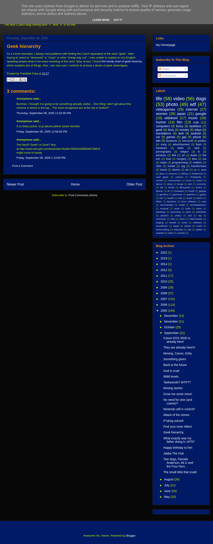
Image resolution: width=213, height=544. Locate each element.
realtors (197, 162)
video (179, 98)
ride (173, 219)
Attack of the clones (176, 415)
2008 (164, 293)
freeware (179, 191)
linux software (189, 201)
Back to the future (175, 365)
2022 (164, 252)
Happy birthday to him (177, 447)
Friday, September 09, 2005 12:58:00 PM (41, 131)
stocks (187, 226)
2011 (164, 275)
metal (182, 205)
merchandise (167, 205)
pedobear (201, 212)
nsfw (187, 208)
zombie (181, 233)
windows (161, 155)
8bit (174, 155)
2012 (164, 270)
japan (181, 114)
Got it (118, 19)
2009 (164, 287)
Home (75, 184)
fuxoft (191, 191)
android (196, 133)
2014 (164, 264)
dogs (201, 98)
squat (176, 226)
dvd (190, 184)
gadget (202, 191)
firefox (199, 187)
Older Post (134, 184)
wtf (193, 104)
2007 (164, 299)
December (171, 315)
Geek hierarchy (24, 46)
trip (189, 229)
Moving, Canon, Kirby (177, 353)
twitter (199, 229)
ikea (194, 158)
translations (163, 133)
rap (199, 215)
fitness (159, 191)
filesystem (185, 187)
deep (170, 184)
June (167, 491)
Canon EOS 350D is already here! (176, 339)
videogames (165, 109)
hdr (161, 198)
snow (184, 222)
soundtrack (162, 226)
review (171, 166)
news (177, 208)
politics (202, 140)
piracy (178, 215)
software (197, 222)
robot (182, 219)
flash (198, 144)
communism (174, 180)
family (171, 187)
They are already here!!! (179, 347)
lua (204, 158)
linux (171, 129)
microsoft (187, 140)
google (201, 114)
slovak (172, 222)
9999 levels (170, 376)
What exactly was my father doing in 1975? (179, 440)
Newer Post (15, 184)
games (170, 137)
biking (184, 173)
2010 (164, 281)
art (183, 155)
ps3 (190, 215)
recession (161, 219)
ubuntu (176, 169)
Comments (167, 75)
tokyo (197, 129)
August (169, 479)
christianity (195, 177)
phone (197, 137)
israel (189, 198)
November (171, 321)
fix (168, 191)
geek (159, 129)
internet (192, 109)
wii (187, 169)
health (170, 198)
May (167, 496)
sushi (199, 226)
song (163, 144)
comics (159, 180)
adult (203, 169)
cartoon (179, 177)
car (158, 137)
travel (163, 169)
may (204, 201)
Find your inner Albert (177, 426)
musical (164, 208)
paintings (161, 212)
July (167, 485)
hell (180, 198)
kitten (159, 201)
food (168, 158)
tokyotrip (178, 229)
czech (199, 180)
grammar (177, 194)
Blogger (130, 535)
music (193, 118)
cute (196, 122)
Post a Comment (22, 165)
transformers (198, 166)
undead (160, 233)
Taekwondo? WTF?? (177, 382)
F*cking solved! (173, 421)
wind (170, 233)
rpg (183, 166)
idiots (180, 148)
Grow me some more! (177, 394)
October (170, 327)
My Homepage (165, 45)
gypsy (203, 194)
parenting (176, 212)
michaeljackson (198, 205)
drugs (180, 184)
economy (201, 184)
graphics (191, 194)
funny (179, 126)
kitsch (199, 198)
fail (161, 187)
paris (188, 212)
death (193, 155)
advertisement (181, 144)
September (171, 333)
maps (163, 162)
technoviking (162, 229)
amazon (173, 173)
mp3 (196, 148)
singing (159, 222)
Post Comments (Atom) (83, 195)
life (159, 98)
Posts (163, 69)
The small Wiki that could (180, 472)
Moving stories (173, 388)
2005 (164, 310)
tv (199, 151)
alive (162, 173)
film (179, 122)
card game (162, 177)
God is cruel (171, 371)
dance (159, 184)
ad (195, 169)
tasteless (195, 126)
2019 (164, 258)
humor (161, 122)
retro (158, 166)
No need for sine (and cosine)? (177, 401)
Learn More (100, 19)
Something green (174, 359)
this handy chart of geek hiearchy (121, 61)
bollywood (197, 173)
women (161, 114)
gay (184, 137)
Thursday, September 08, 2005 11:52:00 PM (43, 113)
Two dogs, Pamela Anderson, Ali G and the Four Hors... (178, 462)
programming (180, 162)
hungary (182, 158)
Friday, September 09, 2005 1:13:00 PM (40, 157)
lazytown (171, 201)
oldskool (171, 118)
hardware (161, 148)
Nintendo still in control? (179, 409)
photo (172, 104)
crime (188, 180)
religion (184, 151)
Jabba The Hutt (173, 453)
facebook (171, 140)
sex (158, 140)
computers (163, 126)
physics (164, 215)
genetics (164, 194)
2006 (164, 304)
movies (184, 129)
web (181, 133)
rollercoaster (196, 219)
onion (199, 208)
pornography (163, 151)
